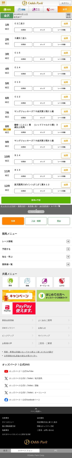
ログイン (65, 3)
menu (3, 3)
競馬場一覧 (36, 264)
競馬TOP (21, 206)
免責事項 (5, 430)
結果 (66, 24)
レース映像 (62, 30)
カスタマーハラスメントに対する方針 (16, 434)
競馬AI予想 (35, 200)
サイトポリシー (8, 422)
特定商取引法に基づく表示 (47, 422)
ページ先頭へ (36, 212)
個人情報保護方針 (9, 426)
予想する (36, 249)
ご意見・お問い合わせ (45, 430)
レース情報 (36, 241)
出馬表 (23, 30)
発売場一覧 (32, 206)
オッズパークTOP (8, 206)
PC (55, 451)
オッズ (42, 30)
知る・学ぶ (36, 256)
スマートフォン (25, 451)
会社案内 (40, 418)
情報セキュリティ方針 (45, 426)
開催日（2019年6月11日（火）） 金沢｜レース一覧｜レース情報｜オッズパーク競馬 (32, 3)
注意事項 (5, 418)
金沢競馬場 (44, 206)
